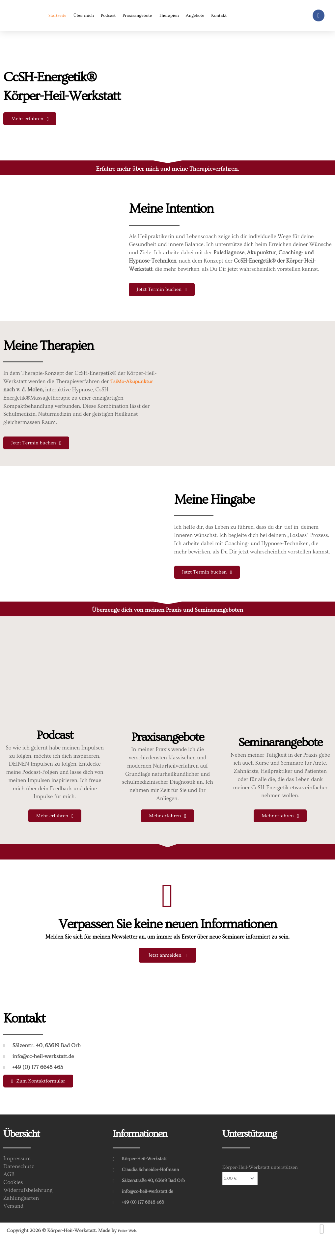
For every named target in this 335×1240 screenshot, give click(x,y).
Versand (14, 1207)
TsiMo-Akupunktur (133, 381)
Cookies (13, 1183)
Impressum (18, 1160)
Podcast (108, 15)
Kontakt (219, 15)
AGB (9, 1175)
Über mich (83, 15)
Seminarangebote (280, 742)
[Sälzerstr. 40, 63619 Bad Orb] (253, 1049)
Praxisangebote (137, 15)
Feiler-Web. (130, 1232)
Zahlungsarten (22, 1199)
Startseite (57, 15)
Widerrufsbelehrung (29, 1191)
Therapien (169, 15)
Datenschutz (19, 1168)
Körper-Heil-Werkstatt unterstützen (260, 1168)
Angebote (195, 15)
